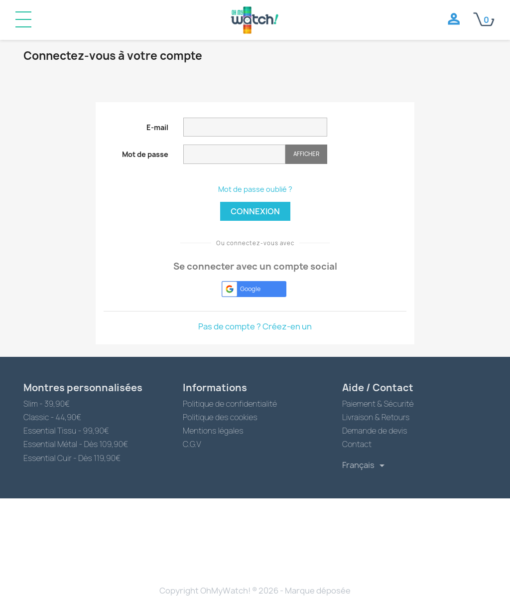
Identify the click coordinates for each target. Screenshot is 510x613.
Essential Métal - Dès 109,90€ (75, 444)
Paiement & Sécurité (378, 403)
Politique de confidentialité (230, 403)
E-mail (157, 127)
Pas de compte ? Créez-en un (255, 326)
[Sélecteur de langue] (365, 465)
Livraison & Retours (375, 417)
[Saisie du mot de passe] (234, 154)
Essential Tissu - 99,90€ (66, 430)
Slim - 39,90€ (46, 403)
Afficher (306, 153)
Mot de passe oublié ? (255, 189)
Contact (357, 444)
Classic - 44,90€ (52, 417)
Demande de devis (374, 430)
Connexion (255, 211)
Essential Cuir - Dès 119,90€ (72, 458)
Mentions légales (213, 430)
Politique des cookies (220, 417)
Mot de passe (145, 154)
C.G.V (192, 444)
